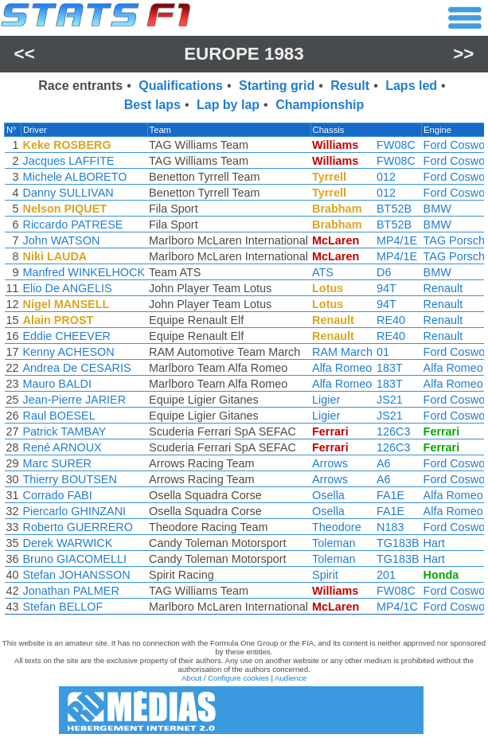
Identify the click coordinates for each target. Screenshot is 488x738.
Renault (443, 288)
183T (390, 367)
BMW (437, 208)
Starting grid (276, 85)
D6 (384, 272)
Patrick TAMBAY (65, 431)
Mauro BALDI (57, 383)
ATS (323, 272)
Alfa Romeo (342, 367)
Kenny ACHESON (69, 352)
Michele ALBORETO (75, 176)
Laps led (411, 85)
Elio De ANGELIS (67, 288)
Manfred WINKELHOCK (84, 272)
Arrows (330, 463)
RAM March (342, 352)
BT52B (394, 208)
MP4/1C (397, 606)
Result (349, 85)
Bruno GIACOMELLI (75, 559)
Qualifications (181, 85)
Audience (290, 678)
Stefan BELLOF (63, 606)
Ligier (326, 399)
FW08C (396, 145)
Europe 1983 (244, 54)
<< (24, 54)
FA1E (390, 495)
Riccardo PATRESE (73, 224)
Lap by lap (228, 104)
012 (386, 176)
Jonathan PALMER (71, 590)
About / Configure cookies (225, 678)
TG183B (398, 543)
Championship (319, 104)
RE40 (391, 320)
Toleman (333, 543)
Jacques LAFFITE (69, 160)
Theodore (336, 527)
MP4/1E (397, 240)
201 (386, 574)
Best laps (152, 104)
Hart (434, 543)
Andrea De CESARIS (77, 367)
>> (463, 54)
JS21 (390, 399)
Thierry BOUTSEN (70, 479)
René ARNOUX (62, 447)
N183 (390, 527)
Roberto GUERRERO (78, 527)
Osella (328, 495)
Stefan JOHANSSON (77, 574)
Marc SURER (57, 463)
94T (386, 288)
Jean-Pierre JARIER (75, 399)
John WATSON (61, 240)
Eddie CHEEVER (67, 336)
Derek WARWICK (68, 543)
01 (383, 352)
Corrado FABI (57, 495)
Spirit (325, 574)
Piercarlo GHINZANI (75, 511)
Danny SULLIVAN (68, 192)
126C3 (393, 431)
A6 (384, 463)
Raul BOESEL (59, 415)
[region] (244, 373)
